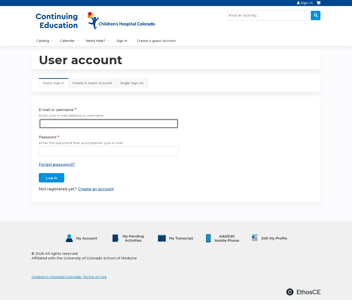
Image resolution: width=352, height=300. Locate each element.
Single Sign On (132, 83)
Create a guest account (156, 41)
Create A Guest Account (92, 83)
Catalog (42, 41)
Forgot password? (57, 164)
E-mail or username (56, 109)
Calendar (67, 41)
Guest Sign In (55, 84)
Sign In (306, 3)
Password (47, 137)
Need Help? (95, 41)
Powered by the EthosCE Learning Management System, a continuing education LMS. (303, 291)
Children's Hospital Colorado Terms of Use (69, 277)
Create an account (96, 189)
